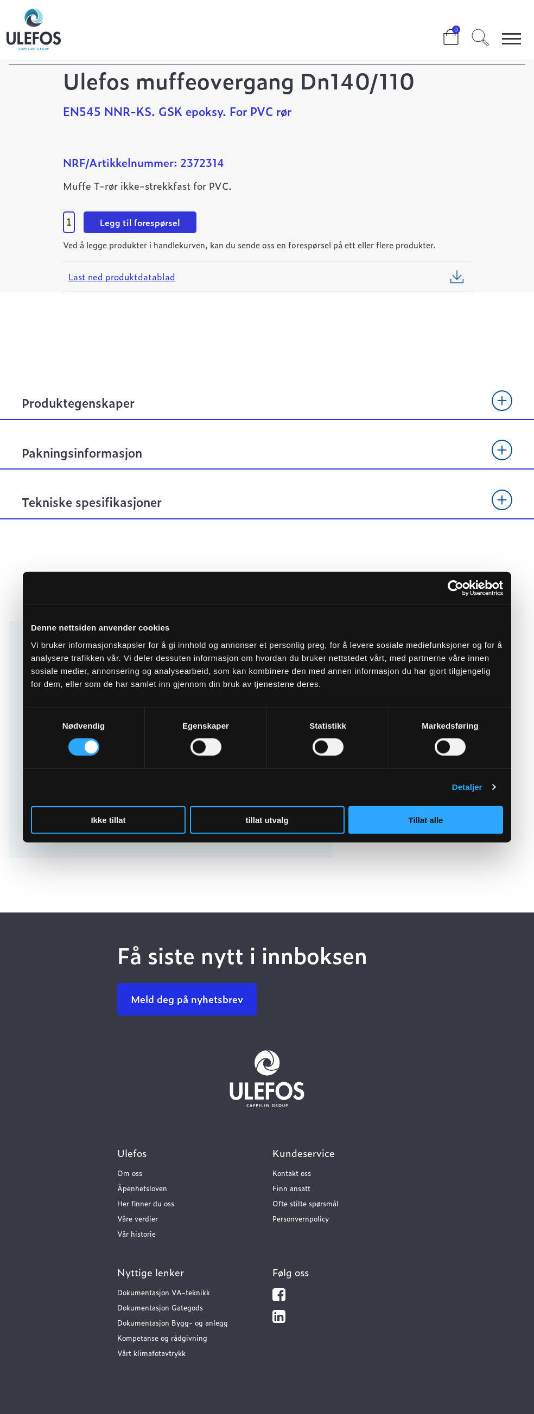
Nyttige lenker (150, 1272)
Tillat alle (426, 819)
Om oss (129, 1173)
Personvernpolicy (300, 1218)
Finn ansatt (291, 1188)
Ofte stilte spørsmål (305, 1203)
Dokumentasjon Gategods (160, 1307)
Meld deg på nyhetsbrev (187, 999)
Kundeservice (303, 1153)
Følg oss (290, 1272)
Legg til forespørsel (140, 222)
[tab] (267, 407)
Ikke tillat (108, 819)
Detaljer (467, 787)
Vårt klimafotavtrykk (151, 1353)
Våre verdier (137, 1218)
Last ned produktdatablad (121, 276)
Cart (442, 33)
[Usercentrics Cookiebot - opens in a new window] (455, 588)
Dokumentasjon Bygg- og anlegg (172, 1322)
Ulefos (132, 1153)
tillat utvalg (266, 819)
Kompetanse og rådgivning (162, 1338)
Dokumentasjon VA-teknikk (163, 1292)
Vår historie (136, 1234)
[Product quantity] (69, 222)
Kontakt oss (291, 1173)
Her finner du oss (145, 1203)
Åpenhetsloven (142, 1188)
